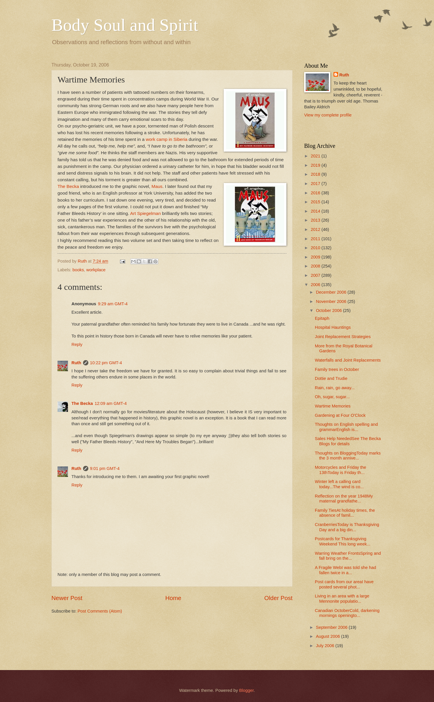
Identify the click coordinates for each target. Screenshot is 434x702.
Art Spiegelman (145, 213)
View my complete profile (327, 115)
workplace (95, 269)
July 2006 (325, 645)
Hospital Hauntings (333, 327)
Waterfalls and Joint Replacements (348, 360)
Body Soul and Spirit (124, 25)
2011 (316, 238)
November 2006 (331, 301)
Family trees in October (337, 369)
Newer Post (66, 598)
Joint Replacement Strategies (343, 336)
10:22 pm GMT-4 (106, 362)
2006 (316, 284)
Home (173, 598)
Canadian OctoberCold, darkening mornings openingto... (347, 613)
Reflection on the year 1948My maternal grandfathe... (344, 499)
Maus (157, 186)
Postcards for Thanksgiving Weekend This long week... (342, 541)
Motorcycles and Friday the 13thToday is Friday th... (340, 470)
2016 (316, 193)
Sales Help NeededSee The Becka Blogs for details (348, 441)
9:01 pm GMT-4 (105, 468)
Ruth (76, 362)
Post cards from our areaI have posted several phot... (344, 584)
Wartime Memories (333, 406)
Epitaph (322, 318)
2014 (316, 211)
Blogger (246, 690)
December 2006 (331, 292)
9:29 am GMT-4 (113, 303)
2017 (316, 183)
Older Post (278, 598)
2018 (316, 174)
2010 (316, 247)
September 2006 (332, 627)
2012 (316, 229)
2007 (316, 275)
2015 (316, 202)
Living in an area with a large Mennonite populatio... (342, 599)
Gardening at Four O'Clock (340, 415)
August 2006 (328, 636)
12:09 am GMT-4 (111, 403)
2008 (316, 266)
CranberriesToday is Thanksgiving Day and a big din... (347, 527)
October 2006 (329, 310)
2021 (316, 156)
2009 (316, 257)
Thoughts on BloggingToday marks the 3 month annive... (348, 456)
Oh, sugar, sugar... (332, 396)
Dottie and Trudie (331, 378)
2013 (316, 220)
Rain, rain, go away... (335, 387)
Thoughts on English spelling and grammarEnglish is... (346, 427)
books (78, 269)
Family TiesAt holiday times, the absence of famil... (345, 513)
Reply (77, 344)
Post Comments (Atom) (100, 611)
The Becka (68, 186)
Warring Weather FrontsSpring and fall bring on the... (348, 556)
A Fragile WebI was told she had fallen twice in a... (345, 570)
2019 (316, 165)
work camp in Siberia (166, 139)
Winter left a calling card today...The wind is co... (339, 484)
